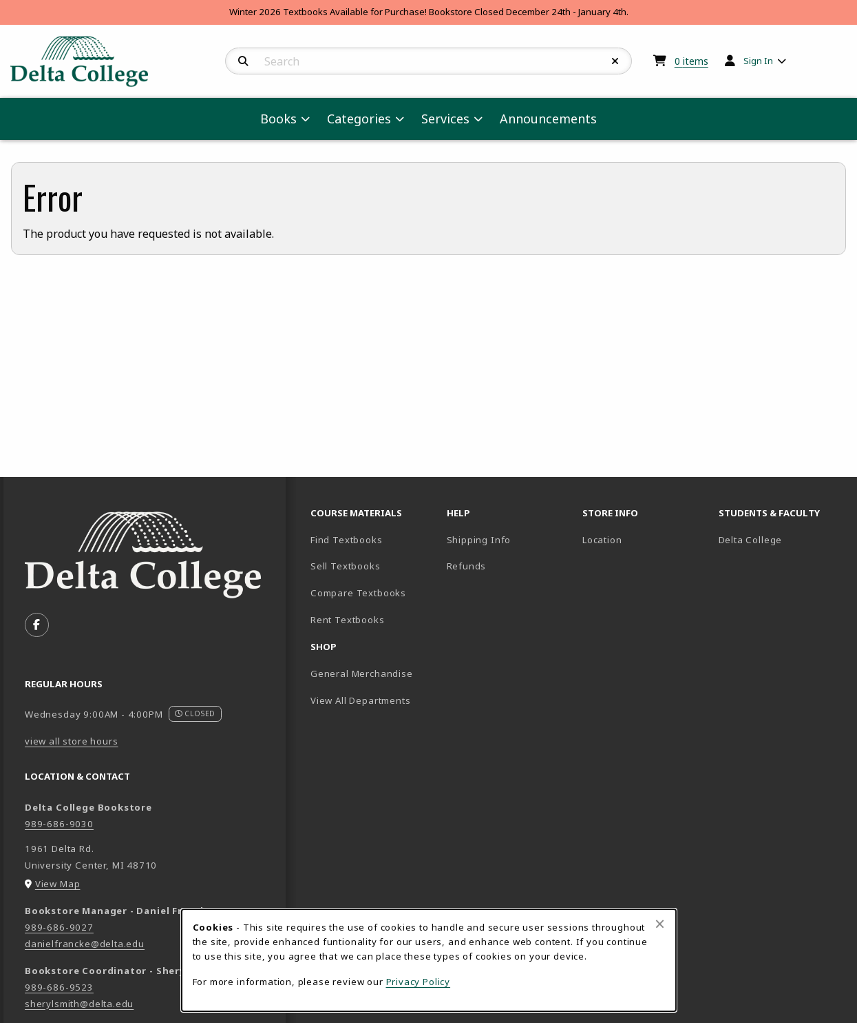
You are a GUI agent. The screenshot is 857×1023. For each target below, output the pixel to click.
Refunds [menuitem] (467, 566)
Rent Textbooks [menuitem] (347, 620)
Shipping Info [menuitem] (479, 540)
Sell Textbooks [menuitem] (373, 565)
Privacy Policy (418, 981)
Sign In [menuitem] (758, 60)
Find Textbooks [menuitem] (346, 540)
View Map (58, 884)
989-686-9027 (59, 927)
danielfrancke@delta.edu (85, 944)
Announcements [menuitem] (548, 118)
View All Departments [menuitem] (360, 700)
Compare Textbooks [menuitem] (373, 592)
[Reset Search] (615, 61)
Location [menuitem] (602, 540)
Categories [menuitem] (359, 118)
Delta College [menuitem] (781, 539)
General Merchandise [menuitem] (361, 673)
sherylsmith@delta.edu (79, 1003)
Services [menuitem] (445, 118)
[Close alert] (660, 924)
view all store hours (71, 741)
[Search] (243, 61)
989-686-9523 (59, 987)
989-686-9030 (59, 824)
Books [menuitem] (278, 118)
